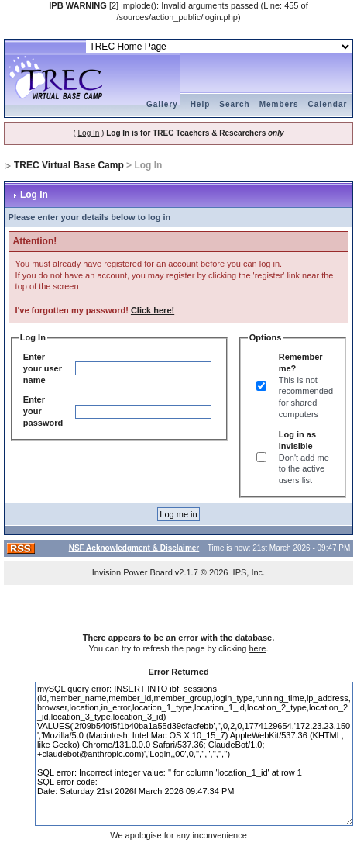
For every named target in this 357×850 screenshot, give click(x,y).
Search (234, 104)
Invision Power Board (132, 572)
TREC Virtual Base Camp (69, 165)
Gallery (162, 104)
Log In (89, 133)
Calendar (328, 104)
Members (279, 104)
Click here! (152, 310)
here (257, 648)
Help (201, 104)
